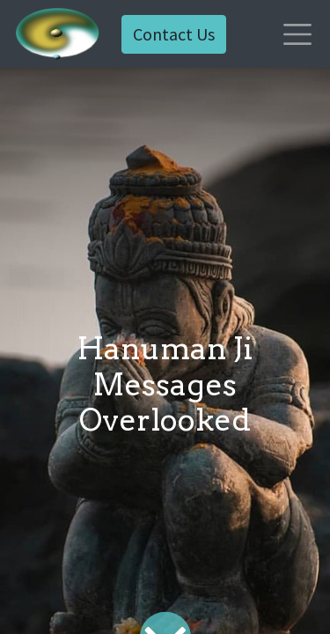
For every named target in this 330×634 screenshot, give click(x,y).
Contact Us (174, 34)
